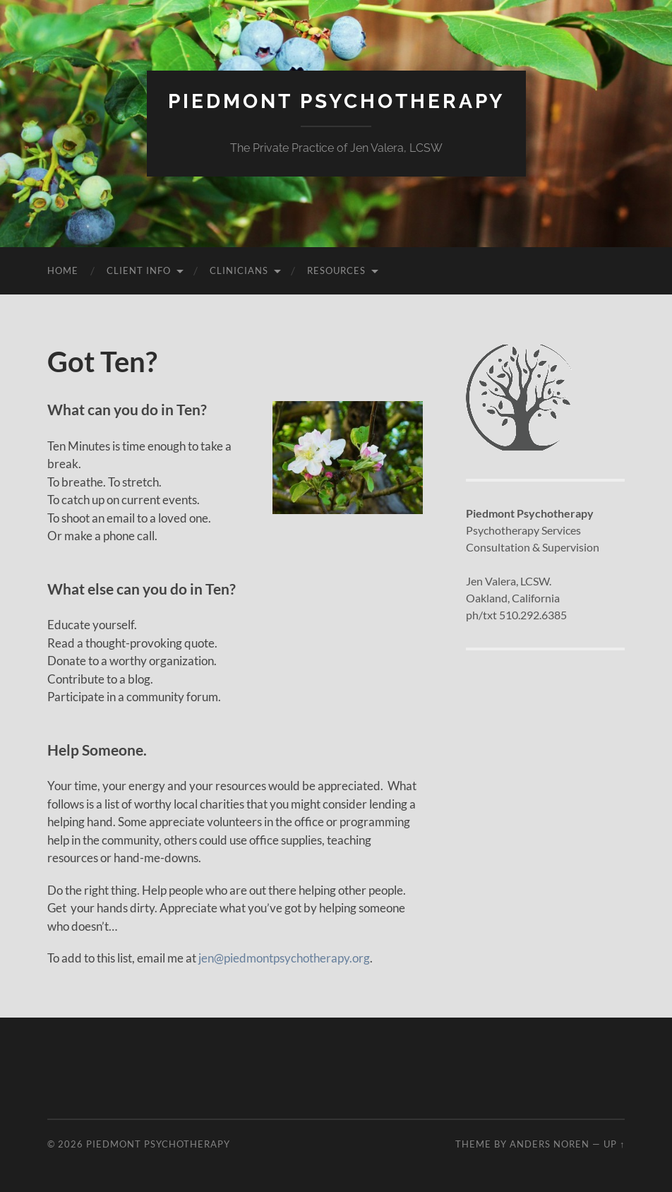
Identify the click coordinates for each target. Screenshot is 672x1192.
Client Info (139, 270)
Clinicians (239, 270)
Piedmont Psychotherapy (336, 101)
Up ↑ (614, 1144)
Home (62, 270)
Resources (336, 270)
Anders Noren (549, 1144)
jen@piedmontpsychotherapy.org (284, 957)
